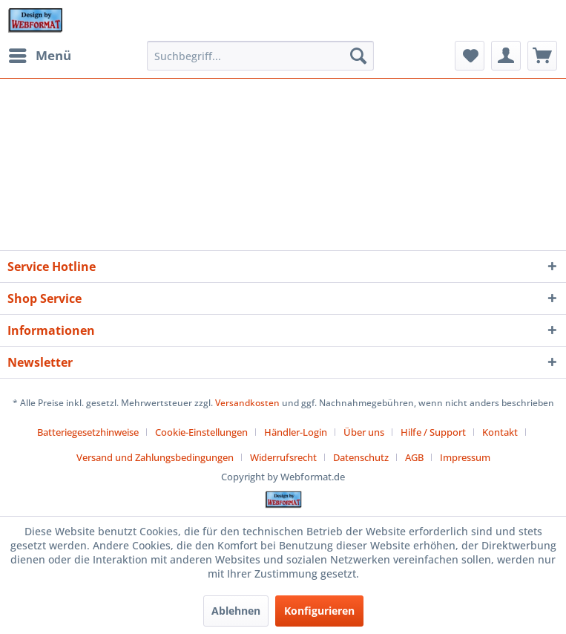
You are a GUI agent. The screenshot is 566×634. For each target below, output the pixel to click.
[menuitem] (39, 56)
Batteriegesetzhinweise (88, 432)
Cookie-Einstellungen (201, 432)
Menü (40, 54)
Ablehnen (235, 611)
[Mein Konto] (506, 56)
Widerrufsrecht (283, 457)
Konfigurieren (319, 611)
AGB (414, 457)
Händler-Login (295, 432)
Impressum (465, 457)
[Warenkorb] (542, 56)
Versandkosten (247, 402)
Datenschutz (361, 457)
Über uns (363, 432)
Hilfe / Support (433, 432)
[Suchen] (358, 56)
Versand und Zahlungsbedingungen (155, 457)
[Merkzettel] (469, 56)
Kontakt (500, 432)
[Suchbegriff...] (260, 56)
